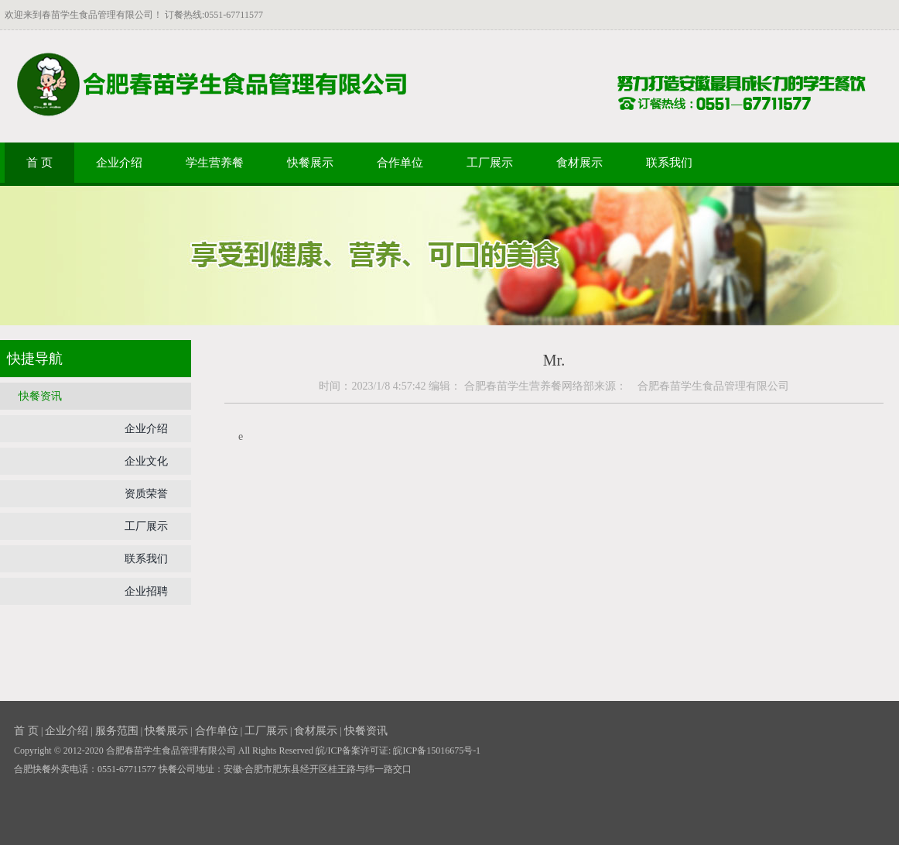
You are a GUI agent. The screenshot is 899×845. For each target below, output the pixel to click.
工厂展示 (490, 162)
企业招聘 (146, 591)
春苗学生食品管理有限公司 (97, 14)
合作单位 (400, 162)
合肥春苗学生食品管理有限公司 (708, 386)
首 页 (39, 162)
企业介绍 (119, 162)
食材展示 (579, 162)
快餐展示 (310, 162)
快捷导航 (35, 358)
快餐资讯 (40, 396)
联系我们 (669, 162)
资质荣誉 (146, 494)
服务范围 (116, 731)
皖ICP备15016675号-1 (436, 750)
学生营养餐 (215, 162)
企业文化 (146, 461)
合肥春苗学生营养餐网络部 (529, 386)
